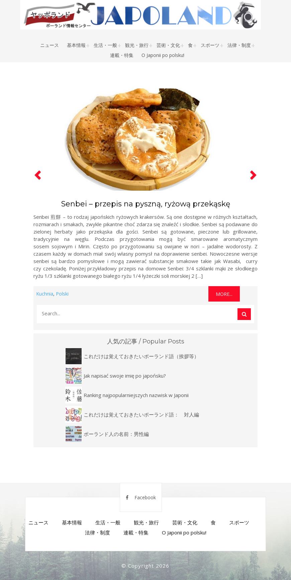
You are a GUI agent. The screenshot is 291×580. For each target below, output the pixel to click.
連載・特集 (121, 55)
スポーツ (210, 45)
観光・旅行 (137, 45)
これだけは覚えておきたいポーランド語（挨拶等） (141, 356)
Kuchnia (44, 294)
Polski (62, 294)
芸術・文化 (168, 45)
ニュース (49, 45)
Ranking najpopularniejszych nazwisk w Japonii (136, 395)
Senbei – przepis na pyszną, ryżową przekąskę (145, 203)
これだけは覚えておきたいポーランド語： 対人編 (141, 414)
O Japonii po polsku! (162, 55)
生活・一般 (105, 45)
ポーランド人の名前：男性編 (116, 434)
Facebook (141, 497)
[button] (36, 194)
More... (224, 294)
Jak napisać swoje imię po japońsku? (125, 375)
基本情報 (76, 45)
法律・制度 (239, 45)
